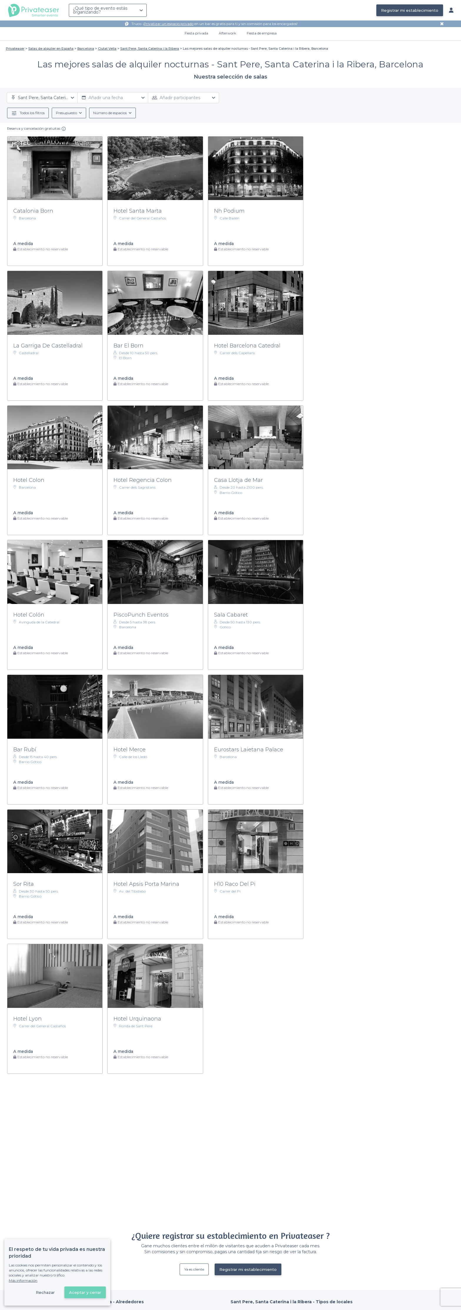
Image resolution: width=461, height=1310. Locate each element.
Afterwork (227, 33)
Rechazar (45, 1292)
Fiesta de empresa (262, 33)
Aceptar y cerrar (85, 1292)
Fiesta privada (196, 33)
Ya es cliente (194, 1269)
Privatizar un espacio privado (168, 23)
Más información (23, 1280)
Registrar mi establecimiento (409, 10)
